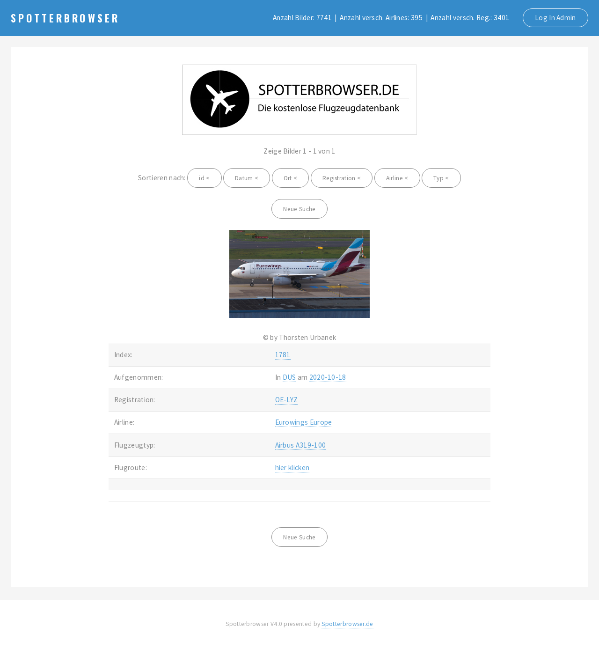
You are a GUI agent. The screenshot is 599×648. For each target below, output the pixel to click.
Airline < (397, 178)
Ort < (291, 178)
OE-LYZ (286, 399)
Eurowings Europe (303, 422)
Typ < (441, 178)
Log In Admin (555, 17)
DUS (289, 377)
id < (204, 178)
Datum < (246, 178)
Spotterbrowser (65, 17)
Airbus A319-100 (300, 445)
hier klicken (292, 467)
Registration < (341, 178)
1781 (283, 354)
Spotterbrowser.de (347, 624)
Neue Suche (299, 209)
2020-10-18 (327, 377)
